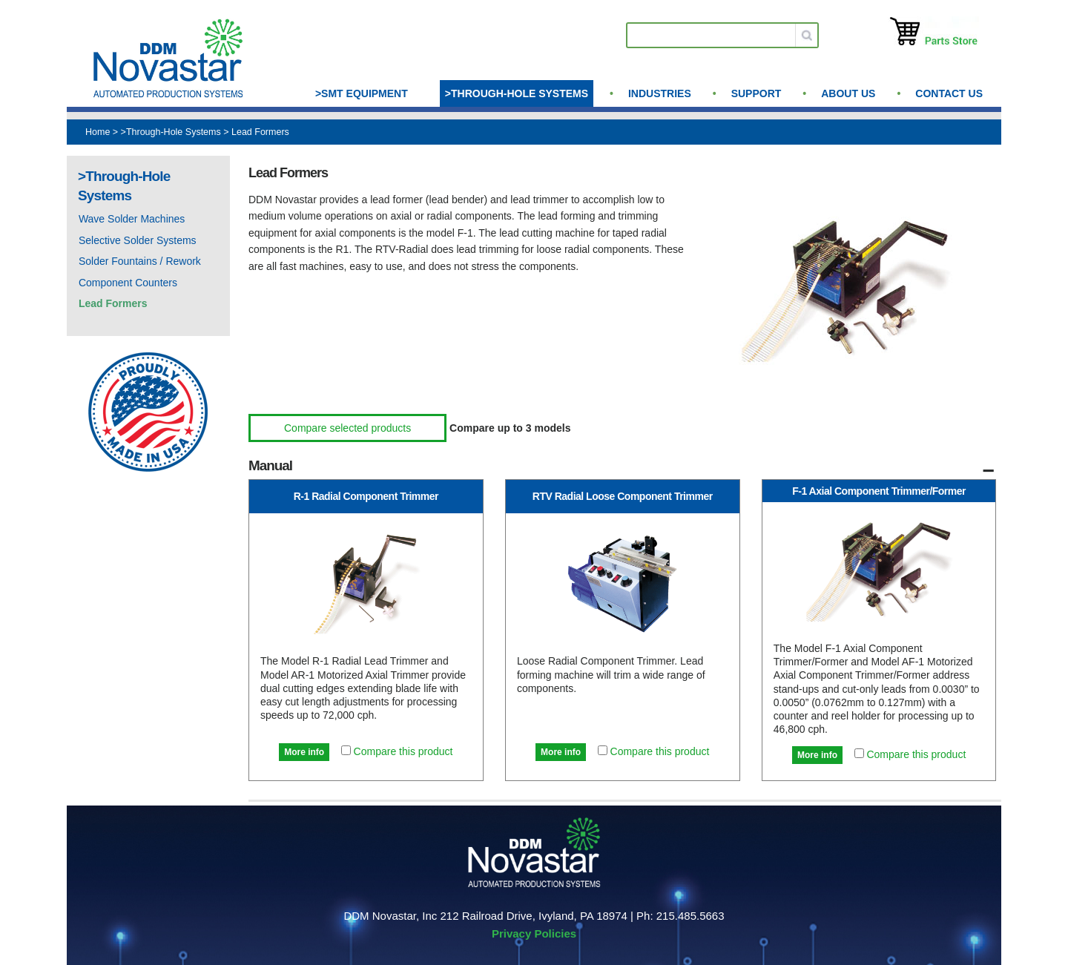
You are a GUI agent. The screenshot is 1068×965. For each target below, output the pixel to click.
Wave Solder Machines (132, 219)
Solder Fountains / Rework (140, 261)
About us (848, 93)
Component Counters (128, 283)
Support (756, 93)
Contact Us (949, 93)
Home (97, 132)
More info (304, 752)
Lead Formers (260, 132)
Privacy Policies (534, 933)
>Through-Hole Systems (516, 93)
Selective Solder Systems (138, 240)
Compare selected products (347, 428)
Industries (659, 93)
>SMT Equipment (361, 93)
